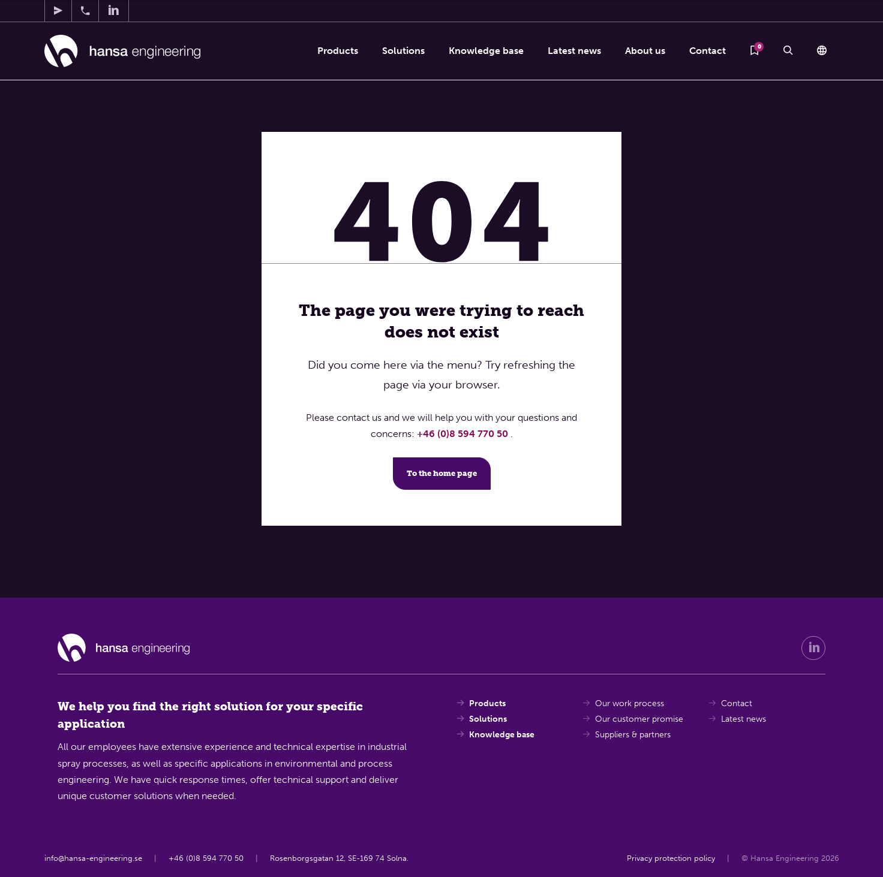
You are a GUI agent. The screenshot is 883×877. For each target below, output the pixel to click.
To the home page (442, 473)
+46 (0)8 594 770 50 (463, 433)
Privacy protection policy (670, 858)
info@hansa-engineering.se (93, 858)
